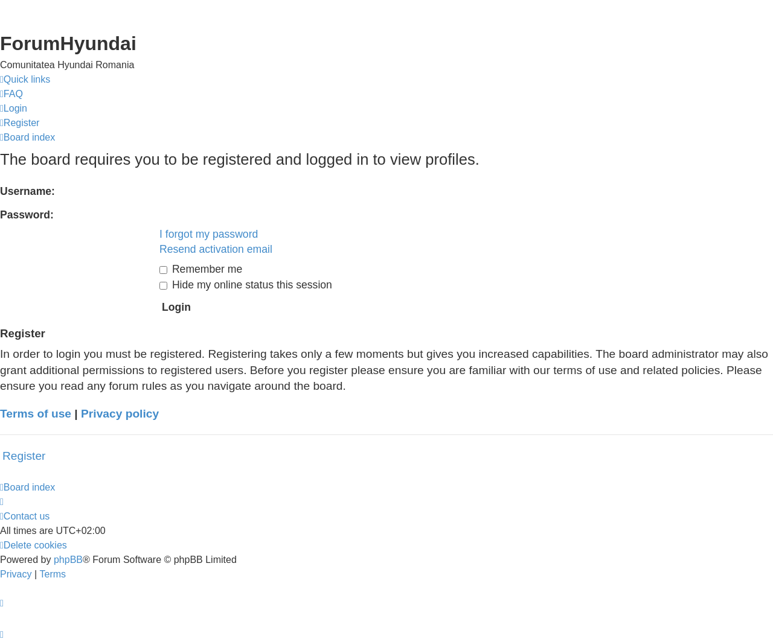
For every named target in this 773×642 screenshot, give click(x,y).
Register (23, 456)
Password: (27, 215)
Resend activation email (215, 249)
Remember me (200, 269)
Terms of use (35, 413)
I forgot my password (208, 234)
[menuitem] (11, 94)
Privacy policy (120, 413)
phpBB (68, 560)
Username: (27, 191)
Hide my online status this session (245, 285)
